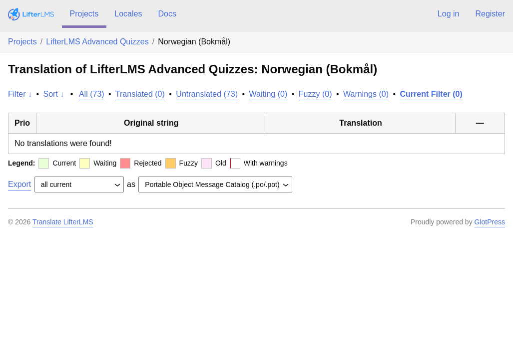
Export (19, 184)
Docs (167, 13)
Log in (449, 13)
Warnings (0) (366, 94)
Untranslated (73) (207, 94)
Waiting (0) (268, 94)
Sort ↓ (53, 94)
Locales (128, 13)
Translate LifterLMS (62, 222)
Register (490, 13)
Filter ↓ (20, 94)
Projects (84, 13)
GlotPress (490, 222)
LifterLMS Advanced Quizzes (97, 41)
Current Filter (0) (431, 94)
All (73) (91, 94)
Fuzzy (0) (315, 94)
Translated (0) (140, 94)
